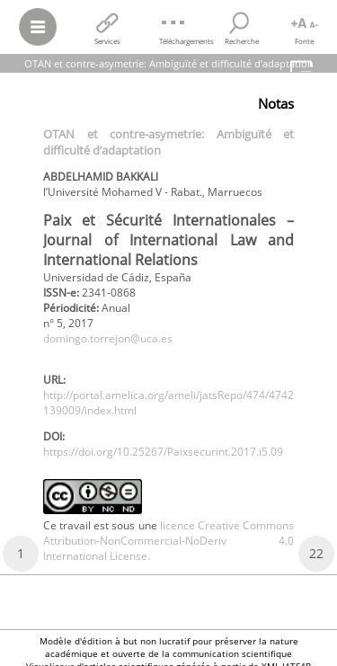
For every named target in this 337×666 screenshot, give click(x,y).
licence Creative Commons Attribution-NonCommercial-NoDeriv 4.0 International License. (168, 541)
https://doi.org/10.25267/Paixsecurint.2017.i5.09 (163, 451)
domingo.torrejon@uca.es (108, 338)
